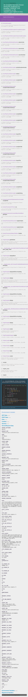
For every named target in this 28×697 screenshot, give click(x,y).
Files (3, 419)
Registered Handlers (7, 692)
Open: (13, 382)
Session (4, 423)
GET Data (4, 415)
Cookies (4, 421)
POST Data (5, 417)
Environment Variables (8, 690)
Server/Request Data (8, 425)
